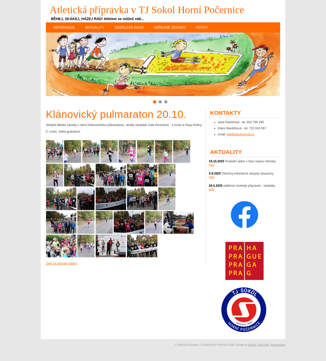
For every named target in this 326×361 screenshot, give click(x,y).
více (211, 165)
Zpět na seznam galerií (61, 263)
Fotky (202, 27)
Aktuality (94, 27)
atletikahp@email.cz (240, 134)
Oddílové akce (129, 27)
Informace (64, 27)
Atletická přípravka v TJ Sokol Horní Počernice (147, 9)
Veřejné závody (170, 27)
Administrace (277, 344)
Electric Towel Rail (258, 344)
